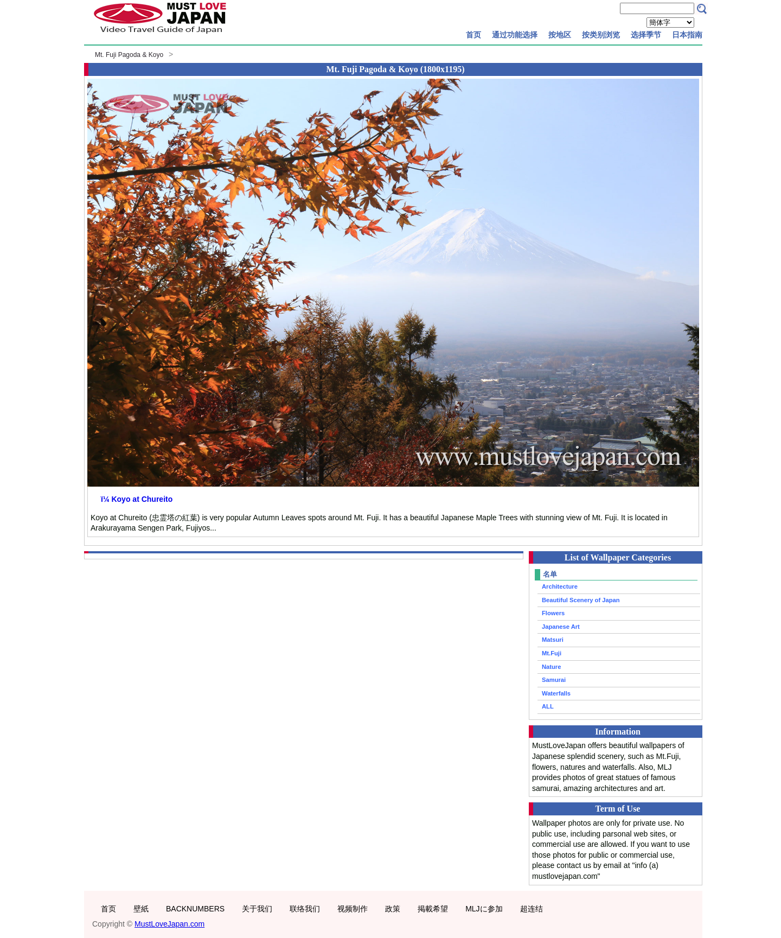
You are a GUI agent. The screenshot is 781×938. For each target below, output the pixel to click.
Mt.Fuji (551, 653)
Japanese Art (561, 626)
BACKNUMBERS (195, 908)
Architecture (560, 586)
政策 (392, 908)
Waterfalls (556, 693)
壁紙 (141, 908)
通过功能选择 (514, 34)
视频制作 (352, 908)
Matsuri (553, 639)
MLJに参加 (483, 908)
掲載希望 (433, 908)
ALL (548, 706)
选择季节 (646, 34)
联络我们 (305, 908)
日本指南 (687, 34)
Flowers (553, 613)
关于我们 (257, 908)
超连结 (531, 908)
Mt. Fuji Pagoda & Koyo (129, 55)
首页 (473, 34)
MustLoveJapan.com (169, 924)
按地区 (559, 34)
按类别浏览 (601, 34)
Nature (551, 666)
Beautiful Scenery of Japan (581, 600)
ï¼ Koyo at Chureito (136, 499)
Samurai (554, 680)
